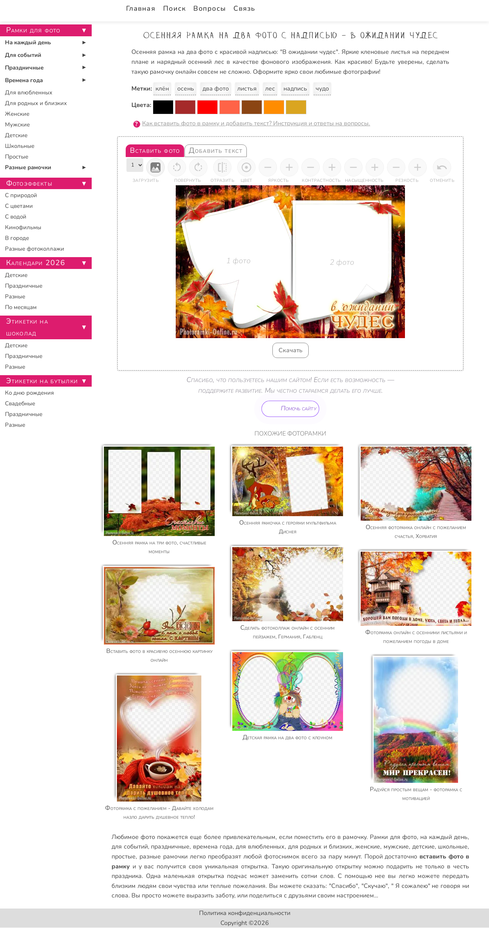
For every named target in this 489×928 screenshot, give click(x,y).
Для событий (23, 55)
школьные (453, 846)
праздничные (170, 846)
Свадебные (20, 403)
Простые (16, 156)
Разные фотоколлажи (34, 249)
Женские (17, 114)
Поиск (174, 8)
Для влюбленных (28, 92)
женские (367, 846)
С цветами (19, 206)
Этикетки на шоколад (27, 327)
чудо (322, 88)
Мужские (17, 124)
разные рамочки (163, 856)
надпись (295, 88)
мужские (396, 846)
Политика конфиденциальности (244, 913)
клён (162, 88)
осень (185, 88)
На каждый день (28, 42)
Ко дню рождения (29, 393)
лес (270, 88)
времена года (213, 846)
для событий (130, 846)
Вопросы (209, 8)
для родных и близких (320, 846)
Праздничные (24, 67)
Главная (140, 8)
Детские (16, 135)
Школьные (19, 146)
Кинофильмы (23, 227)
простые (124, 856)
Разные (15, 296)
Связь (244, 8)
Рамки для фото (393, 837)
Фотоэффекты (29, 183)
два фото (215, 88)
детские (423, 846)
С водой (15, 216)
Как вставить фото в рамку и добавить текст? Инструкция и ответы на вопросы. (256, 123)
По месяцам (21, 307)
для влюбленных (260, 846)
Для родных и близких (36, 103)
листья (247, 88)
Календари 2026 (35, 263)
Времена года (24, 80)
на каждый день (444, 837)
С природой (21, 195)
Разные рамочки (28, 167)
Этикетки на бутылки (42, 381)
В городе (17, 238)
